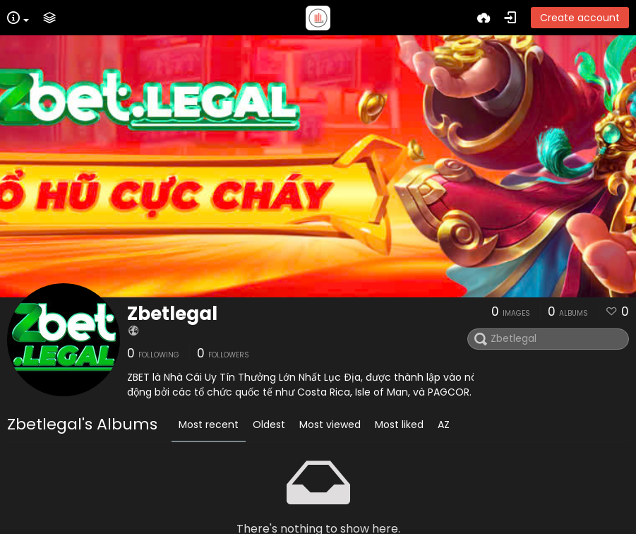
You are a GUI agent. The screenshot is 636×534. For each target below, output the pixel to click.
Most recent (209, 424)
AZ (444, 424)
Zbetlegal (172, 313)
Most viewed (330, 424)
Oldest (269, 424)
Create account (580, 18)
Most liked (399, 424)
